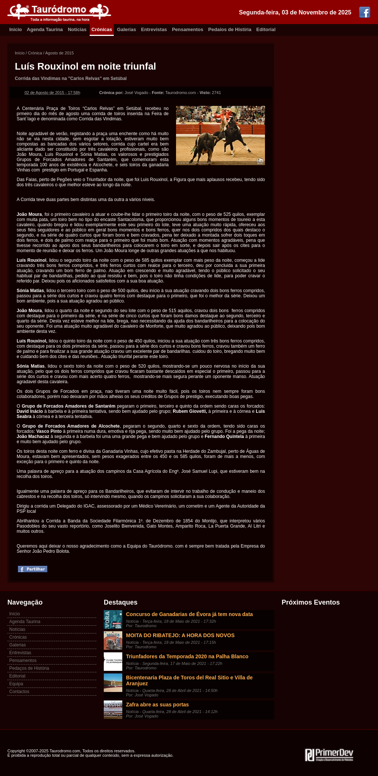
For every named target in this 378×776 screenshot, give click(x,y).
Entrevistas (154, 29)
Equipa (16, 683)
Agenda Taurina (45, 29)
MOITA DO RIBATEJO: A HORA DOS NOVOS (180, 635)
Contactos (19, 691)
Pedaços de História (29, 668)
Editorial (266, 29)
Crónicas (102, 29)
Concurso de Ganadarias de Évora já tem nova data (189, 614)
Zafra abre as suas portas (157, 705)
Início (19, 53)
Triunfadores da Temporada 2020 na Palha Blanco (187, 656)
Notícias (77, 29)
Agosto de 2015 (59, 53)
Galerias (126, 29)
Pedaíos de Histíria (229, 29)
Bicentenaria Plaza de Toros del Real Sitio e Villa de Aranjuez (189, 680)
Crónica (35, 53)
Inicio (15, 29)
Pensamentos (187, 29)
